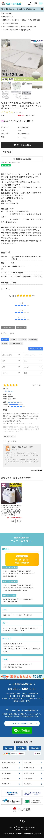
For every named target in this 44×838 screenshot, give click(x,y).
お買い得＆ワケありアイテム (12, 667)
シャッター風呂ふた (9, 571)
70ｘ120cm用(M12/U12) (10, 23)
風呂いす (6, 644)
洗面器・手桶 (16, 644)
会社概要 (5, 768)
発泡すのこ (7, 615)
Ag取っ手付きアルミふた (29, 26)
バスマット (26, 649)
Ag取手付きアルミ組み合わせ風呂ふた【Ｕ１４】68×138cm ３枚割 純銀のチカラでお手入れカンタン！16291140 (21, 429)
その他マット (28, 615)
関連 (22, 630)
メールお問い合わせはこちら (22, 723)
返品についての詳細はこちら (11, 162)
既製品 (24, 20)
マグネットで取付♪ (9, 664)
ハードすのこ (17, 615)
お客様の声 (5, 778)
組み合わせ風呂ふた (25, 571)
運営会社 (12, 827)
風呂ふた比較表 (29, 773)
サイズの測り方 (29, 768)
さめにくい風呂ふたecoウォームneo (15, 590)
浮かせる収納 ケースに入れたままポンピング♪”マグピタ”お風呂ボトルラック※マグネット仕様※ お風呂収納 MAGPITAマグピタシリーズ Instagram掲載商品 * (12, 510)
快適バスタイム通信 (8, 762)
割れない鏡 (23, 628)
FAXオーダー (6, 784)
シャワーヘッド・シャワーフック (14, 646)
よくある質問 (6, 773)
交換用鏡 (32, 628)
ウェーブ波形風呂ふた (26, 573)
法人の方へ (27, 784)
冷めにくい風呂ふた (9, 576)
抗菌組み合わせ (26, 30)
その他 (5, 651)
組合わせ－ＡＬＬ (8, 16)
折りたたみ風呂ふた (9, 573)
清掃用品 (35, 649)
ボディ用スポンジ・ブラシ (11, 649)
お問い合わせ (28, 778)
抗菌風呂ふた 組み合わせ (11, 20)
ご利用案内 (27, 762)
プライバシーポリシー (22, 829)
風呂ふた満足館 (6, 14)
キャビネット (7, 630)
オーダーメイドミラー (10, 628)
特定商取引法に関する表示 (26, 827)
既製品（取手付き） (34, 20)
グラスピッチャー (24, 664)
